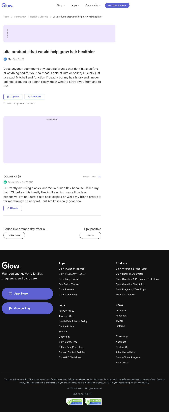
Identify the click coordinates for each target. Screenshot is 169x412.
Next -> (90, 235)
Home (6, 16)
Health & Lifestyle (39, 16)
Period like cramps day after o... (25, 229)
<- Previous (14, 235)
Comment (34, 96)
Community (20, 16)
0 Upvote (13, 96)
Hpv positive (92, 229)
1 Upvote (12, 208)
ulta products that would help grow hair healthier (77, 16)
